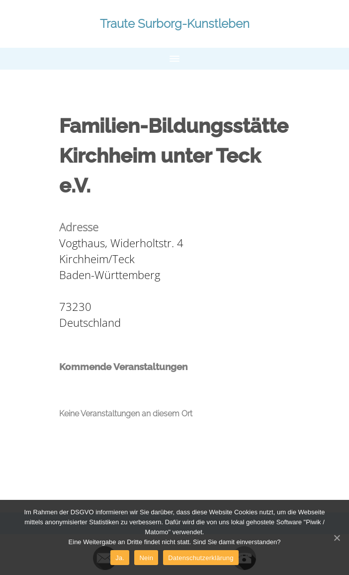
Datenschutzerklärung (200, 558)
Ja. (119, 558)
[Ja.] (337, 538)
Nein (146, 558)
